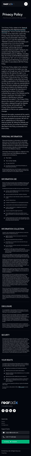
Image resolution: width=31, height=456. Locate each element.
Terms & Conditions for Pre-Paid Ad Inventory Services (14, 30)
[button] (9, 4)
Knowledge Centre (5, 425)
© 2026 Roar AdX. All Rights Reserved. (11, 451)
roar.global (5, 406)
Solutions (3, 423)
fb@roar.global (21, 386)
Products (3, 421)
